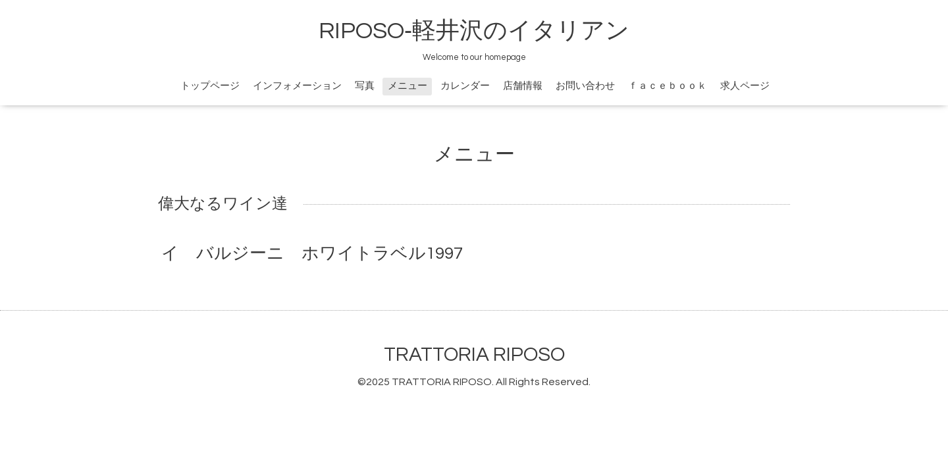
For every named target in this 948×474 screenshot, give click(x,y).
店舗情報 (522, 86)
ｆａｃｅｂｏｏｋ (667, 86)
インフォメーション (297, 86)
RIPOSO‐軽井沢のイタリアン (474, 30)
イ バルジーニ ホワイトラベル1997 (312, 253)
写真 (365, 86)
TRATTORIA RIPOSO (474, 354)
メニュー (407, 86)
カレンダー (465, 86)
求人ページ (745, 86)
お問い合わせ (585, 86)
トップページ (210, 86)
